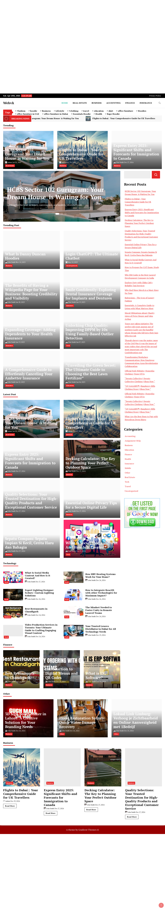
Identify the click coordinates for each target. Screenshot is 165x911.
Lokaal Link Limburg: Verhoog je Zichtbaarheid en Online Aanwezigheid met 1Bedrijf (135, 720)
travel (86, 110)
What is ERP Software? (96, 675)
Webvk (8, 103)
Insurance (146, 102)
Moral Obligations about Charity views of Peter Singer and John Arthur (139, 316)
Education (70, 385)
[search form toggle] (159, 103)
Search (156, 174)
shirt (110, 110)
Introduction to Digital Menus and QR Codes (61, 673)
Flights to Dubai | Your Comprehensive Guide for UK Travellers (81, 154)
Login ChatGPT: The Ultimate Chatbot (92, 256)
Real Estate (80, 102)
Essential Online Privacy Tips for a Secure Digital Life (91, 505)
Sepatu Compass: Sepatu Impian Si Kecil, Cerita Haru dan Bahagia (29, 543)
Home (64, 102)
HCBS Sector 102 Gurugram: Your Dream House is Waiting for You (54, 118)
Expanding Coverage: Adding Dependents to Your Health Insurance (30, 334)
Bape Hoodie (113, 114)
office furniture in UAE (28, 114)
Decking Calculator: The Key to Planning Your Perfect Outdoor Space (90, 463)
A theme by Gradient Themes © (82, 829)
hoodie (33, 110)
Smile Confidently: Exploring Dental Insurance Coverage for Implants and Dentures (91, 294)
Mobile (128, 468)
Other (127, 472)
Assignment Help (133, 440)
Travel (128, 486)
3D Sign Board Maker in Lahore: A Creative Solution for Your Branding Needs (25, 720)
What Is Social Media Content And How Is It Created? (92, 545)
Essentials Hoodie (82, 114)
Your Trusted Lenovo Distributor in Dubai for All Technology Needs (100, 629)
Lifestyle (60, 110)
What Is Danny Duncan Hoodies (25, 256)
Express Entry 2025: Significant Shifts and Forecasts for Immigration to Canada (136, 152)
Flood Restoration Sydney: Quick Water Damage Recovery (82, 722)
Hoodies (142, 110)
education (99, 110)
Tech (68, 345)
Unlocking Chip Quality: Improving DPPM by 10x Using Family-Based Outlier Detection (90, 331)
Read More (10, 806)
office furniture (125, 110)
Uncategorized (71, 266)
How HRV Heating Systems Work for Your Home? (100, 575)
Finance (130, 102)
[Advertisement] (76, 18)
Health (98, 114)
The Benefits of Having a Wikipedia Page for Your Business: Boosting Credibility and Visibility (31, 292)
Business (96, 102)
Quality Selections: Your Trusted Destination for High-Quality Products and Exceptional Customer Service (31, 500)
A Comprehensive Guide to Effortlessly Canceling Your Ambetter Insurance (28, 374)
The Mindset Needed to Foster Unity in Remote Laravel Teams (98, 610)
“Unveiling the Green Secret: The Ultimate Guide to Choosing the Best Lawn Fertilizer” (91, 371)
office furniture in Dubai (56, 114)
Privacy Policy (155, 96)
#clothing (73, 110)
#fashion (21, 110)
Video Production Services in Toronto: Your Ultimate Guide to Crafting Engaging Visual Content (41, 628)
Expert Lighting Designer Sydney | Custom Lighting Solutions (39, 593)
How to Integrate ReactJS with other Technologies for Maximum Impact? (101, 593)
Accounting (113, 102)
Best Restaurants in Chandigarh (36, 610)
